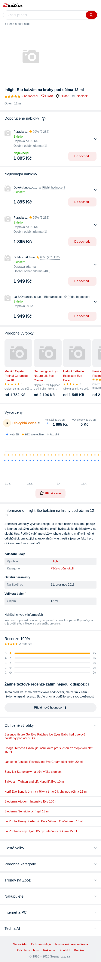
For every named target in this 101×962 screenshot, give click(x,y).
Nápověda (19, 944)
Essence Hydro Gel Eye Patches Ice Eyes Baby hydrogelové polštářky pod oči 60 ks (45, 736)
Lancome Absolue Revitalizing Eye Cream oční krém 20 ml (44, 761)
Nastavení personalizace (71, 944)
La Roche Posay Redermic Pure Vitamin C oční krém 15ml (44, 821)
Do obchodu (82, 156)
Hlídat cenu (50, 493)
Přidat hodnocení (53, 187)
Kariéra (79, 950)
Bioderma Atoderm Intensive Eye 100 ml (31, 801)
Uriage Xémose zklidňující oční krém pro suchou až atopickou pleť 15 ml (49, 750)
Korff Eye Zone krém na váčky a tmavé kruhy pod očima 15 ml (46, 791)
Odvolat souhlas (28, 950)
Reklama (49, 950)
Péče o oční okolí (18, 23)
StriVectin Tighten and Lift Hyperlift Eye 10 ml (35, 781)
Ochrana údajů (41, 944)
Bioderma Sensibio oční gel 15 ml (27, 811)
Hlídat (62, 96)
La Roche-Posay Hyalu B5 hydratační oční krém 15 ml (41, 831)
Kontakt (65, 950)
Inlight (55, 561)
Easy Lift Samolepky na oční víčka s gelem (33, 771)
